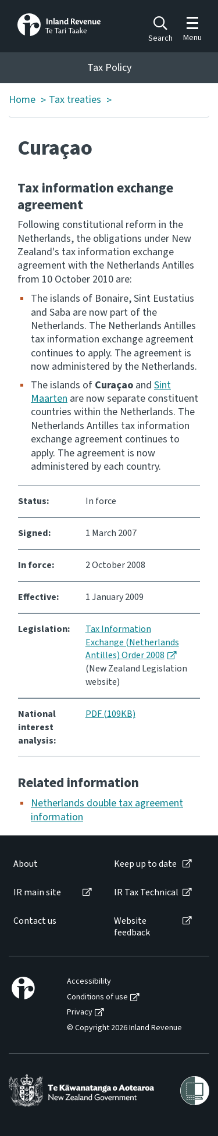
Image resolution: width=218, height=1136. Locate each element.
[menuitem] (52, 864)
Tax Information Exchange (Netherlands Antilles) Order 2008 (132, 642)
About (25, 864)
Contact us (34, 921)
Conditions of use (97, 997)
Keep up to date (145, 864)
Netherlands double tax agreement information (107, 810)
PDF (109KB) (110, 714)
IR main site (37, 892)
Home (22, 100)
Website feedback (132, 927)
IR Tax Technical (146, 892)
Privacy (79, 1012)
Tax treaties (75, 100)
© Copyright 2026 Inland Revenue (124, 1028)
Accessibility (89, 982)
